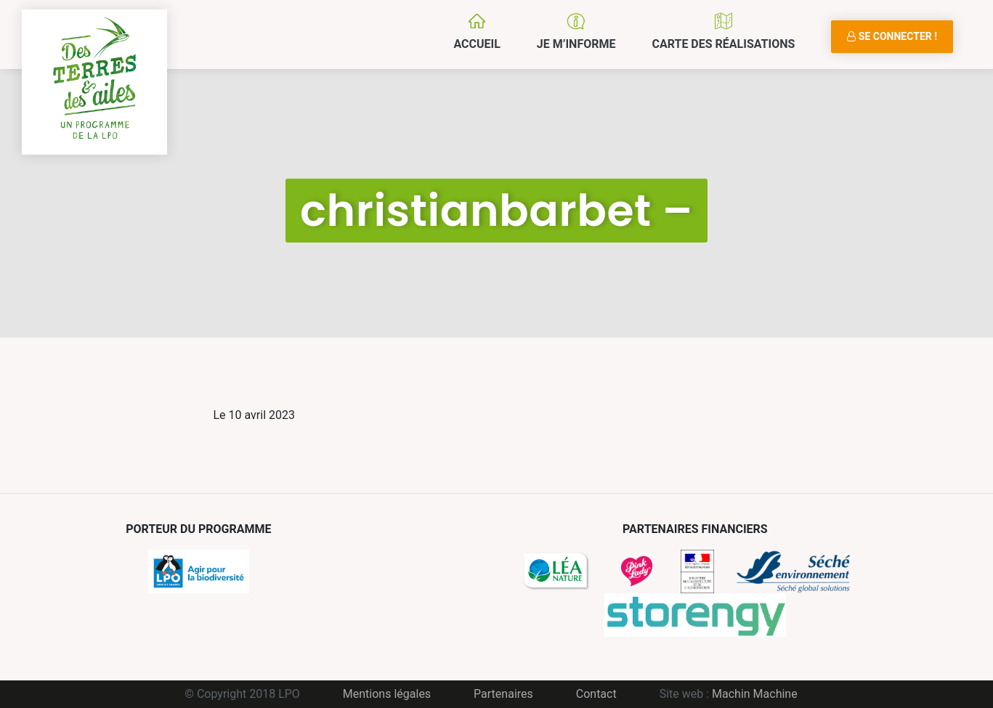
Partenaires (503, 694)
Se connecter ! (892, 36)
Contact (596, 694)
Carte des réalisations (723, 44)
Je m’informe (576, 44)
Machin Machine (755, 694)
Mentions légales (387, 694)
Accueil (476, 44)
